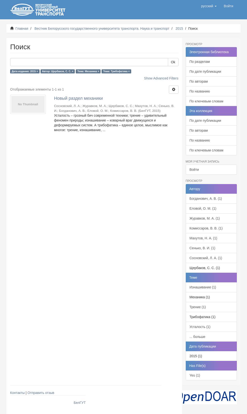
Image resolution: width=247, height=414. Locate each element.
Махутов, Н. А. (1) (203, 238)
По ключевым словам (206, 101)
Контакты (17, 393)
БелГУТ (80, 403)
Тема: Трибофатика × (116, 71)
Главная (21, 28)
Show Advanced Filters (161, 78)
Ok (173, 62)
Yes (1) (195, 375)
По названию (200, 91)
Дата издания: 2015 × (25, 71)
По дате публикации (205, 71)
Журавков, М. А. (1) (205, 218)
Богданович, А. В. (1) (206, 198)
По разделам (200, 62)
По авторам (199, 81)
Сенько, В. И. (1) (202, 248)
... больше (198, 337)
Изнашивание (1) (203, 287)
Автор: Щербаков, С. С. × (57, 71)
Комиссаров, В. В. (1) (206, 228)
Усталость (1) (200, 327)
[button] (209, 6)
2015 (179, 28)
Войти (194, 169)
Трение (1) (198, 307)
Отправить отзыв (40, 393)
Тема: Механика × (88, 71)
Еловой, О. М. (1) (203, 208)
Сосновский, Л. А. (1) (206, 258)
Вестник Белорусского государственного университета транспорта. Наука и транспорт (101, 28)
